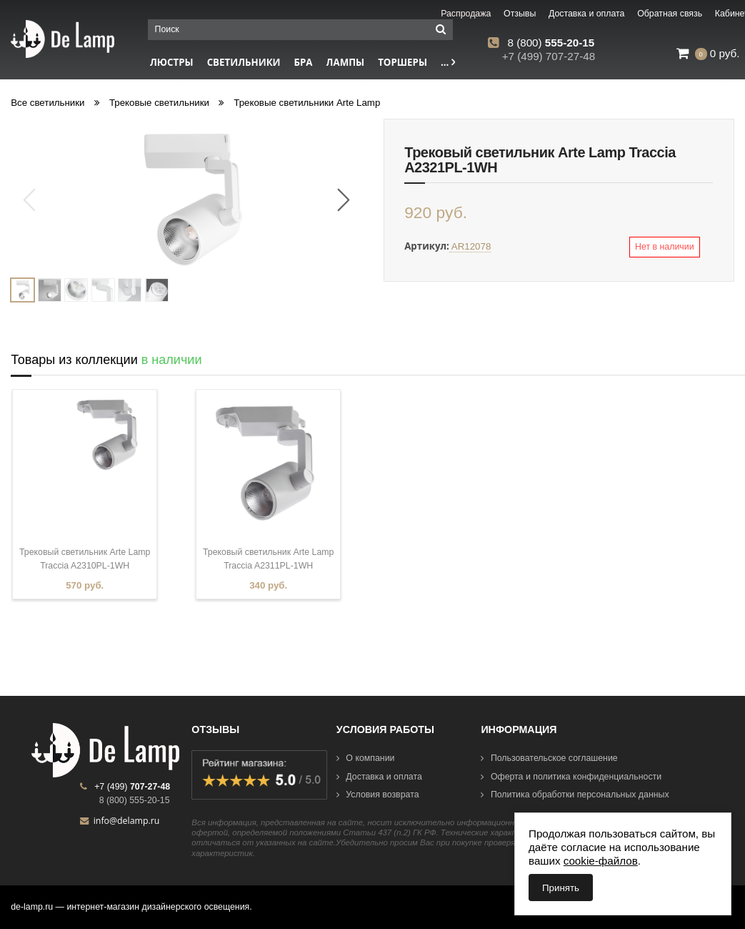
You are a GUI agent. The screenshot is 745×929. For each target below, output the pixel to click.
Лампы (345, 62)
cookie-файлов (601, 861)
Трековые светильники (159, 102)
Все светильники (47, 102)
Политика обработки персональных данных (575, 795)
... (448, 62)
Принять (560, 888)
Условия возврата (377, 795)
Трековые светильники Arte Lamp (307, 102)
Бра (303, 62)
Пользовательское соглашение (549, 758)
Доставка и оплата (379, 777)
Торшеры (402, 62)
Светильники (244, 62)
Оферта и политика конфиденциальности (571, 777)
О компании (365, 758)
